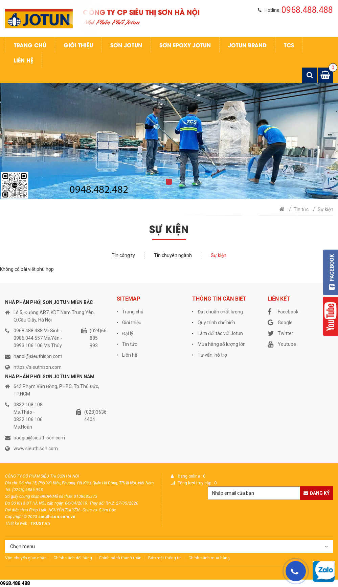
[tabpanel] (169, 141)
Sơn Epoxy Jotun (185, 45)
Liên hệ (23, 60)
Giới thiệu (78, 45)
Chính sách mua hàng (209, 558)
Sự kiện (325, 209)
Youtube (282, 344)
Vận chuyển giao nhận (26, 558)
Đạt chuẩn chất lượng (220, 311)
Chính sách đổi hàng (72, 558)
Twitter (280, 333)
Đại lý (127, 333)
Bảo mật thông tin (165, 558)
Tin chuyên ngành (173, 255)
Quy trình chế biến (216, 322)
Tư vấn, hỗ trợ (212, 355)
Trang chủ (30, 45)
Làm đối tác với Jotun (220, 333)
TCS (289, 45)
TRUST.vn (40, 523)
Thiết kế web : (17, 523)
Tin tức (301, 209)
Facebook (283, 311)
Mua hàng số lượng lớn (222, 344)
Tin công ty (123, 255)
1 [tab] (169, 182)
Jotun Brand (247, 45)
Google (280, 322)
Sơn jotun (126, 45)
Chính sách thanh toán (120, 558)
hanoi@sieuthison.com (38, 356)
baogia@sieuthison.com (39, 437)
